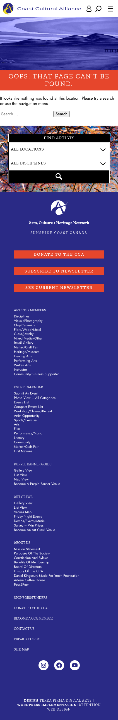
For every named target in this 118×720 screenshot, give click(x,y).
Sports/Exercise (25, 420)
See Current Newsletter (59, 287)
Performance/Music (28, 433)
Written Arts (22, 365)
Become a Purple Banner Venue (37, 483)
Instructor (20, 369)
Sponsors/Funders (30, 597)
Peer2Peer (21, 584)
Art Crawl (23, 497)
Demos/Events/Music (29, 520)
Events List (21, 402)
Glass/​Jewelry (23, 334)
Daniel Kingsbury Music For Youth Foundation (46, 575)
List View (20, 475)
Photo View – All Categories (35, 397)
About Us (22, 543)
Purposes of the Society (32, 553)
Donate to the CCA (59, 254)
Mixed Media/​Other (28, 338)
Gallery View (23, 470)
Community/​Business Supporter (36, 374)
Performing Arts (25, 360)
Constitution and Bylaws (31, 558)
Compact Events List (28, 406)
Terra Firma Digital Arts (66, 701)
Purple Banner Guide (33, 464)
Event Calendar (28, 387)
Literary (19, 438)
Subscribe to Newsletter (59, 271)
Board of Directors (28, 567)
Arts (17, 424)
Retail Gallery (23, 343)
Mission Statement (27, 549)
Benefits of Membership (31, 562)
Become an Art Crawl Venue (34, 529)
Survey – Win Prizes (29, 525)
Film (17, 429)
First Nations (23, 451)
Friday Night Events (28, 516)
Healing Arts (23, 356)
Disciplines (21, 316)
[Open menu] (110, 8)
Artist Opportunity (26, 415)
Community (22, 442)
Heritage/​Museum (27, 352)
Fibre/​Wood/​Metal (27, 329)
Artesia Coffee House (29, 580)
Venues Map (23, 512)
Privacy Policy (27, 639)
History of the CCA (28, 571)
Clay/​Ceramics (24, 325)
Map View (21, 479)
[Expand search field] (98, 9)
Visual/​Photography (28, 320)
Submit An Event (26, 393)
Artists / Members (30, 310)
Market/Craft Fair (26, 446)
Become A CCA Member (33, 618)
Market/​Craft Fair (26, 347)
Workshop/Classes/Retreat (33, 411)
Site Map (21, 649)
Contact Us (24, 628)
